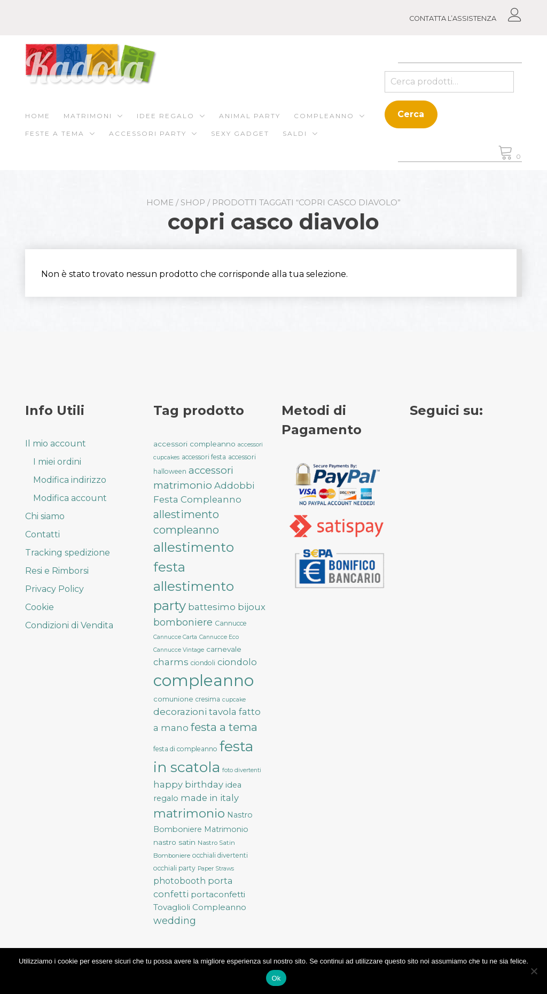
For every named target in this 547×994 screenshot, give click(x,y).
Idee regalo (165, 116)
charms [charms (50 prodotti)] (171, 662)
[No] (533, 971)
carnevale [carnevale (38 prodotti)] (223, 649)
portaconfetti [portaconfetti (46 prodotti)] (218, 894)
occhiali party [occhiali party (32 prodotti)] (174, 868)
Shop (193, 202)
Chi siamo (45, 516)
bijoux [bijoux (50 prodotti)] (251, 607)
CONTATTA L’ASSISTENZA (452, 18)
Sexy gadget (240, 133)
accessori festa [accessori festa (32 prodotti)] (204, 457)
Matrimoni (88, 116)
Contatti (42, 534)
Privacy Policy (54, 589)
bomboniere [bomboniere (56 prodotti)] (183, 622)
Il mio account (55, 443)
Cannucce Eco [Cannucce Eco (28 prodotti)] (219, 637)
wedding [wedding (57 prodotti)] (174, 920)
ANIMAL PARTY (249, 116)
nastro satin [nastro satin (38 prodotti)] (174, 842)
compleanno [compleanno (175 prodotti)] (203, 680)
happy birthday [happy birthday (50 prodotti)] (188, 784)
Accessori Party (147, 133)
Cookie (39, 607)
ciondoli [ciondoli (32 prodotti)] (203, 663)
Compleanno (324, 116)
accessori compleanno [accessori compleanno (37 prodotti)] (194, 444)
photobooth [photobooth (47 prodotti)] (179, 881)
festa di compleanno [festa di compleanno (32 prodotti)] (185, 749)
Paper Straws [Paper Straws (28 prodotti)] (216, 868)
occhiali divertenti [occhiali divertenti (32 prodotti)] (220, 855)
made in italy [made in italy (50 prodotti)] (210, 797)
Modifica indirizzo (69, 480)
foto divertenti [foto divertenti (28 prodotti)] (241, 770)
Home (37, 116)
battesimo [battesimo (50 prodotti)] (212, 607)
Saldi (295, 133)
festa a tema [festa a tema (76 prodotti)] (224, 727)
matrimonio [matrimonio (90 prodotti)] (189, 813)
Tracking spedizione (67, 553)
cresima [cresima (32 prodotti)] (208, 699)
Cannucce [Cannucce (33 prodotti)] (231, 623)
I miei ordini (57, 462)
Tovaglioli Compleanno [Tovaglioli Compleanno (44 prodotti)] (199, 907)
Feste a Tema (54, 133)
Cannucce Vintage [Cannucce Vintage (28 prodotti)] (178, 649)
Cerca (410, 114)
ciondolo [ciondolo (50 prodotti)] (237, 662)
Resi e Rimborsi (57, 571)
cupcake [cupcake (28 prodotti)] (234, 699)
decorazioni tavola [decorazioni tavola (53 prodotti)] (195, 711)
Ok (275, 978)
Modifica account (70, 498)
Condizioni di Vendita (69, 625)
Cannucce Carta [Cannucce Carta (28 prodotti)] (175, 637)
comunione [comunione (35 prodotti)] (173, 699)
